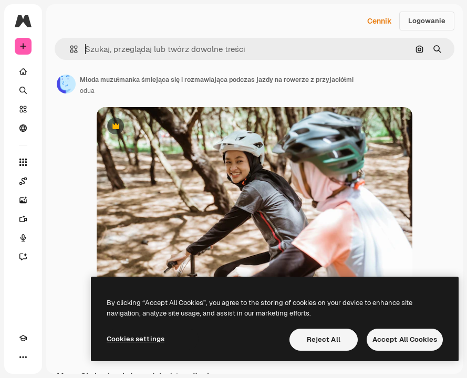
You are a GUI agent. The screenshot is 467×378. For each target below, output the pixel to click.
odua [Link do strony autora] (87, 91)
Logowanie (426, 20)
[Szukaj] (23, 90)
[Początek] (23, 71)
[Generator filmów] (23, 219)
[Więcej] (23, 357)
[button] (69, 49)
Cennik (379, 21)
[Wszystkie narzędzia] (23, 162)
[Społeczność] (23, 128)
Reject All (323, 339)
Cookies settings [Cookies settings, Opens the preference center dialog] (135, 338)
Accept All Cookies (404, 339)
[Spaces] (23, 181)
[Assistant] (23, 256)
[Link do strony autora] (66, 84)
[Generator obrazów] (23, 200)
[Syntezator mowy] (23, 237)
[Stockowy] (23, 109)
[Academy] (23, 338)
